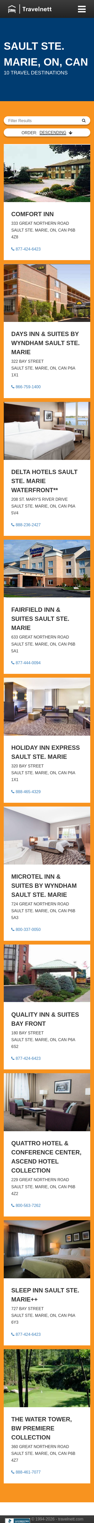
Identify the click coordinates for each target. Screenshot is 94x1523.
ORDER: (47, 133)
